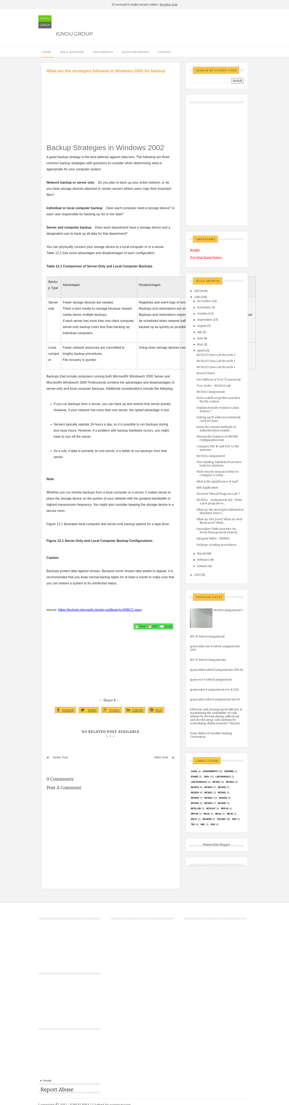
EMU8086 (228, 771)
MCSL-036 (196, 808)
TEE (193, 824)
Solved (221, 819)
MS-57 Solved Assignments (208, 660)
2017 (197, 291)
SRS (234, 819)
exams (194, 777)
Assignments (103, 52)
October (202, 313)
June (200, 338)
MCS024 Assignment (210, 456)
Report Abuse (56, 1089)
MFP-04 (225, 808)
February (203, 559)
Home (46, 52)
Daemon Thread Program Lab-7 (218, 494)
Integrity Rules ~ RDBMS (212, 538)
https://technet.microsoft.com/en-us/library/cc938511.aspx (100, 610)
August (201, 326)
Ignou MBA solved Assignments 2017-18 (216, 670)
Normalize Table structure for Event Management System (216, 530)
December (204, 301)
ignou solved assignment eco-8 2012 (214, 689)
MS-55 (230, 814)
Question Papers (135, 52)
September (204, 319)
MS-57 (194, 819)
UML (202, 824)
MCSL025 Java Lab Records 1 (215, 367)
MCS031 (208, 798)
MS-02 (218, 814)
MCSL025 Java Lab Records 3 (215, 355)
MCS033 (195, 803)
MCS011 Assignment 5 (228, 610)
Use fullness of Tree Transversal (218, 379)
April (200, 350)
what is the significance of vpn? (217, 481)
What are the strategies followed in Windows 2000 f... (219, 511)
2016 (197, 297)
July (199, 332)
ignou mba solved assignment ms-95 (215, 699)
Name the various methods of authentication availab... (216, 428)
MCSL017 (210, 808)
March (201, 553)
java (206, 777)
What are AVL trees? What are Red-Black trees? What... (219, 521)
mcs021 (208, 792)
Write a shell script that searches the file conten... (218, 399)
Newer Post (60, 757)
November (204, 307)
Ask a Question (72, 52)
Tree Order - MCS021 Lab (213, 385)
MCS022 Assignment (210, 392)
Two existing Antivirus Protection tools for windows (218, 463)
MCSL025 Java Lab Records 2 (215, 361)
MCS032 (223, 798)
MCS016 (195, 792)
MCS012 (230, 782)
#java (194, 771)
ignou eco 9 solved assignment (211, 679)
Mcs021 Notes (205, 373)
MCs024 (195, 798)
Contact (165, 52)
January (202, 566)
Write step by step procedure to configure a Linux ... (217, 473)
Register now (168, 4)
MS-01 (207, 814)
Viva (212, 824)
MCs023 (222, 792)
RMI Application (207, 487)
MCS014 (208, 787)
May (200, 344)
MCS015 (222, 787)
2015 (197, 575)
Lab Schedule (199, 782)
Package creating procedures (216, 545)
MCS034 (208, 803)
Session (206, 819)
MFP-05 (194, 814)
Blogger (224, 844)
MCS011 (216, 782)
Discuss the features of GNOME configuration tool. (217, 438)
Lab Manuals (223, 777)
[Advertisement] (111, 104)
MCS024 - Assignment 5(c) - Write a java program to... (219, 501)
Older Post (161, 757)
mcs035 (222, 803)
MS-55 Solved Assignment (207, 636)
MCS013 (195, 787)
